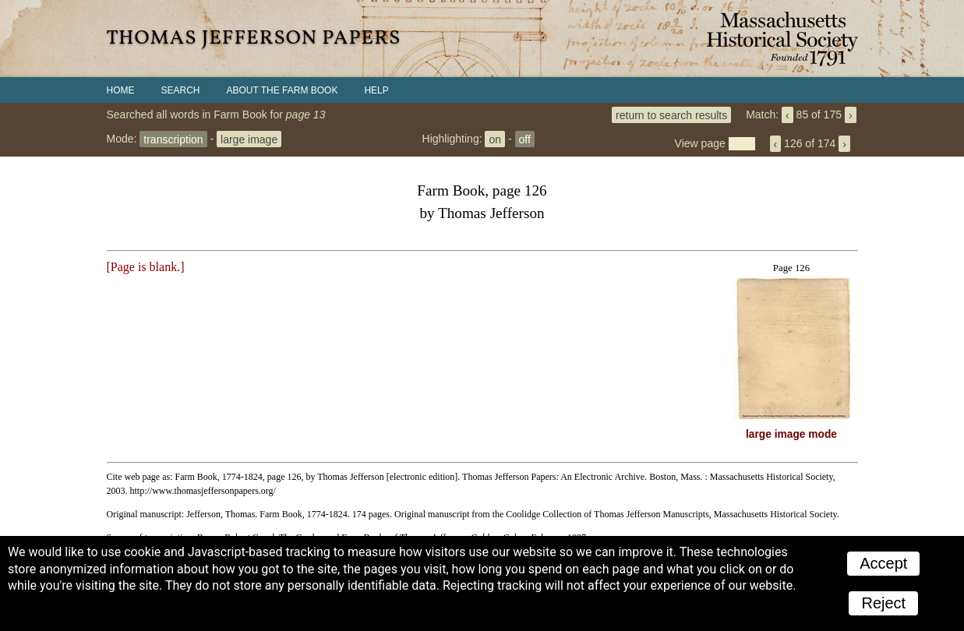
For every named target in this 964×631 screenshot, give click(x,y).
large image (249, 138)
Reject (883, 603)
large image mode (791, 434)
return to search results (671, 114)
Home (121, 90)
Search (180, 90)
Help (376, 90)
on (495, 138)
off (525, 138)
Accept (883, 563)
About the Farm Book (282, 90)
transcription (173, 138)
